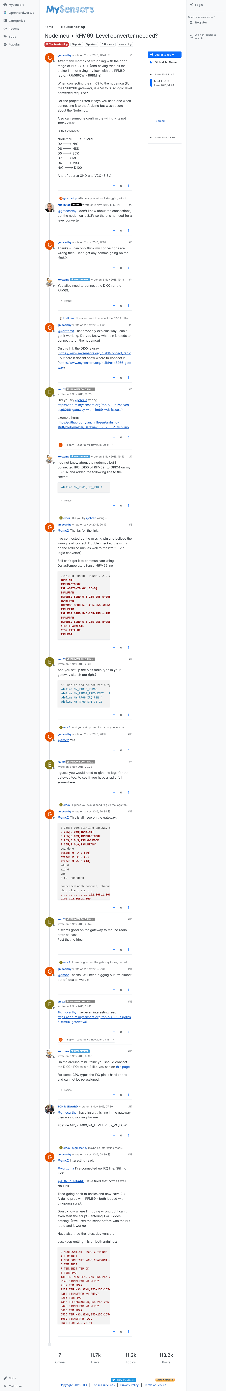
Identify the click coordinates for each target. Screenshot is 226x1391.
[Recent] (20, 28)
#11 (130, 761)
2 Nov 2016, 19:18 (113, 279)
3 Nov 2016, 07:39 (101, 1106)
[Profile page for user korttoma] (49, 282)
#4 (130, 279)
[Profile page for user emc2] (49, 392)
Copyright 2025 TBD (73, 1385)
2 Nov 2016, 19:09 (95, 242)
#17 (130, 1106)
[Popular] (20, 44)
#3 (130, 242)
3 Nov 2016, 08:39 (95, 1154)
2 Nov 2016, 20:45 (81, 924)
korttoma (63, 279)
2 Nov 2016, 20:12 (95, 524)
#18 (130, 1154)
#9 (130, 659)
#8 (130, 524)
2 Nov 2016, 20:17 (95, 734)
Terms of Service (155, 1385)
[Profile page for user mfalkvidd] (49, 207)
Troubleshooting (56, 44)
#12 (130, 811)
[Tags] (20, 36)
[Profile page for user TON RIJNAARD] (49, 1109)
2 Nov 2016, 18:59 (105, 204)
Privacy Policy (129, 1385)
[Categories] (20, 20)
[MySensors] (20, 5)
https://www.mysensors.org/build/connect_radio (95, 353)
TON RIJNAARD (68, 1106)
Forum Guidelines (104, 1385)
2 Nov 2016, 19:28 (81, 394)
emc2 (61, 389)
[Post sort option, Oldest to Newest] (165, 62)
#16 (130, 1051)
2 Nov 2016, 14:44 (95, 55)
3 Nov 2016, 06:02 (81, 1056)
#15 (130, 1001)
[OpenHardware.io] (20, 13)
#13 (130, 919)
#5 (130, 324)
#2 (130, 204)
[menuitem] (206, 5)
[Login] (206, 5)
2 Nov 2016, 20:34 (95, 811)
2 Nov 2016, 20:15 (81, 663)
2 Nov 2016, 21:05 (95, 968)
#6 (130, 389)
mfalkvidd (64, 204)
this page (123, 1067)
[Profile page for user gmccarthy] (49, 58)
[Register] (206, 22)
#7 (130, 456)
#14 (130, 968)
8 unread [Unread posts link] (159, 121)
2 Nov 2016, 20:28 (81, 766)
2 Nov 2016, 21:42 (81, 1006)
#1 (131, 55)
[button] (20, 1378)
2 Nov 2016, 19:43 (113, 456)
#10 (130, 734)
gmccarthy (64, 55)
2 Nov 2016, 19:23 (95, 324)
